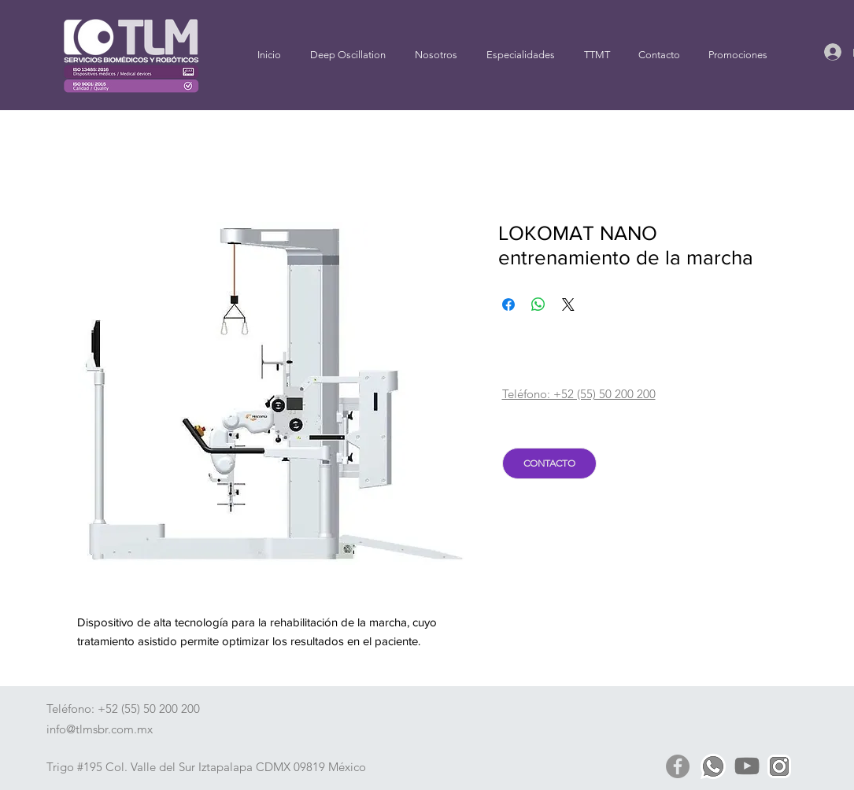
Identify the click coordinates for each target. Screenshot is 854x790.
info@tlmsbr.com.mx (99, 729)
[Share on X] (568, 304)
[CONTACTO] (549, 463)
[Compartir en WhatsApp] (538, 304)
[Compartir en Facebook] (508, 304)
